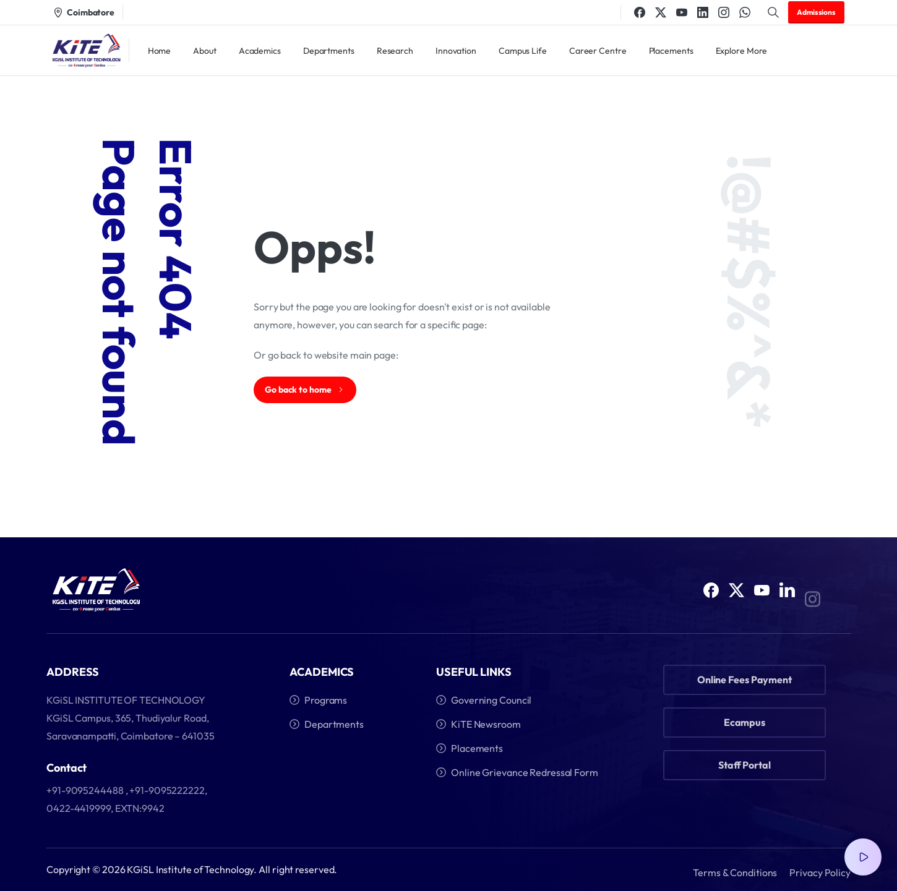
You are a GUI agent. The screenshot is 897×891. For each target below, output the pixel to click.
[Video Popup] (863, 857)
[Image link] (96, 591)
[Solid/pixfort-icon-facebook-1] (711, 597)
